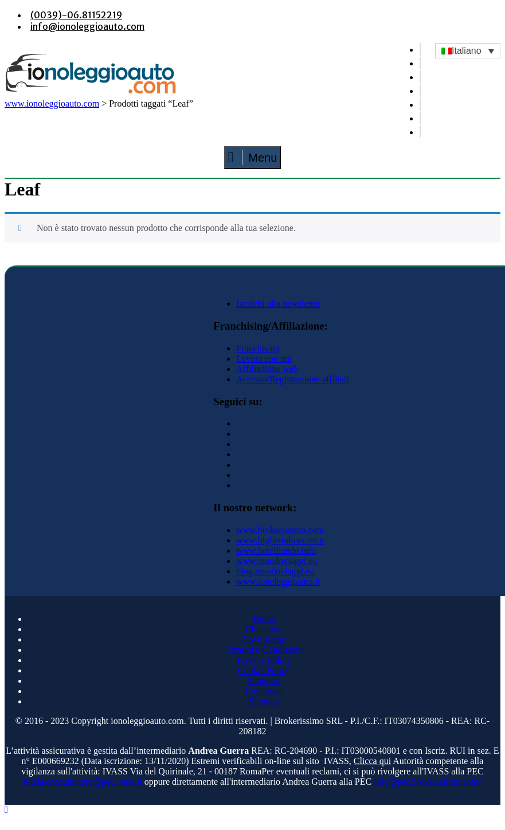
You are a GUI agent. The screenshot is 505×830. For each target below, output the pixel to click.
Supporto (264, 681)
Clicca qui (372, 761)
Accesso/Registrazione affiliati (292, 379)
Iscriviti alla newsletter (278, 303)
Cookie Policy (264, 670)
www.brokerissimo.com (280, 530)
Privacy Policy (264, 660)
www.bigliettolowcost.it (280, 540)
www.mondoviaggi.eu (276, 561)
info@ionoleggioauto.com (87, 26)
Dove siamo (264, 639)
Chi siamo (264, 629)
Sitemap (264, 701)
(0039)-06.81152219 (76, 15)
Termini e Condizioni (264, 650)
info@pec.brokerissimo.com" (427, 781)
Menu (252, 157)
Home (264, 619)
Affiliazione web (267, 369)
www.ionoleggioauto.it (278, 581)
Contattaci (264, 691)
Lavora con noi (264, 358)
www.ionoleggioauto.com (52, 103)
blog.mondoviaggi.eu (275, 571)
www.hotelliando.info (276, 550)
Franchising (258, 348)
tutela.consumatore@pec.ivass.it (83, 781)
